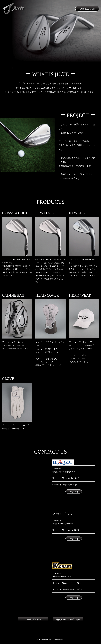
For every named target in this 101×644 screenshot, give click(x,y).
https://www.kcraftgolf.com (73, 589)
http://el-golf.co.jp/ (70, 485)
